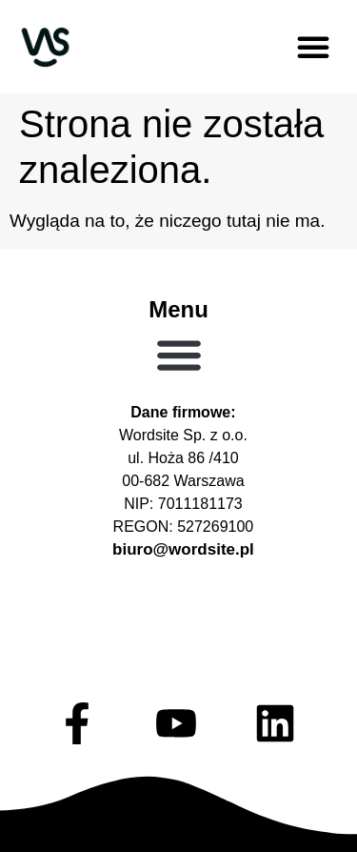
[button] (313, 46)
